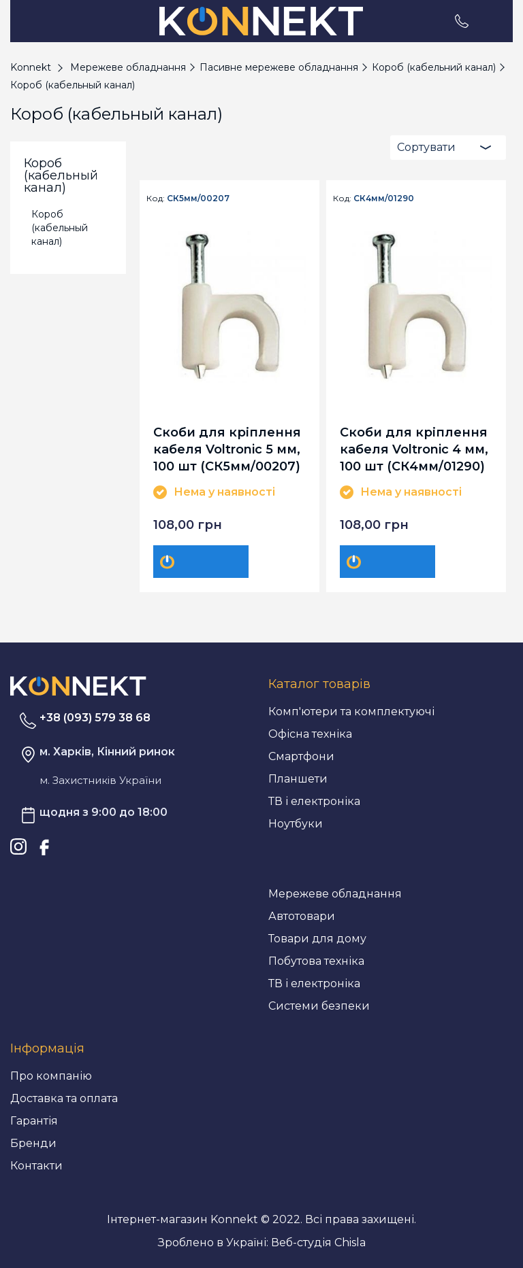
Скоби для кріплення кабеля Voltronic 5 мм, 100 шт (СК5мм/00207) (227, 449)
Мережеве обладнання (335, 893)
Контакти (36, 1165)
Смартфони (301, 756)
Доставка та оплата (64, 1098)
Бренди (33, 1143)
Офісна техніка (310, 733)
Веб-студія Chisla (318, 1242)
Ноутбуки (295, 823)
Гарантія (34, 1120)
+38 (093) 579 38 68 (94, 717)
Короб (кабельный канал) (59, 227)
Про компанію (51, 1075)
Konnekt (30, 67)
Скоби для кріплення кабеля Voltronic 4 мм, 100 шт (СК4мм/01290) (414, 449)
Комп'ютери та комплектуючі (351, 711)
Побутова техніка (316, 961)
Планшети (298, 778)
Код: (155, 198)
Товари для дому (317, 938)
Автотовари (301, 916)
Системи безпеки (319, 1005)
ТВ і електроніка (314, 801)
